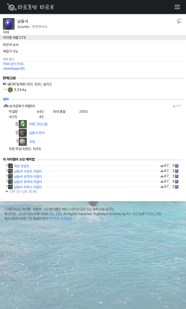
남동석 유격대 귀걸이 (28, 182)
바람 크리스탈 (38, 124)
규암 (32, 142)
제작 (6, 99)
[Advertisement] (93, 266)
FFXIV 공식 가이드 (13, 64)
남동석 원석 (37, 133)
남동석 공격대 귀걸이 (28, 177)
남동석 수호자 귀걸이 (28, 171)
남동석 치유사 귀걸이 (28, 187)
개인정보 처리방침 (59, 219)
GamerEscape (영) (13, 69)
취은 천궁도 (21, 166)
